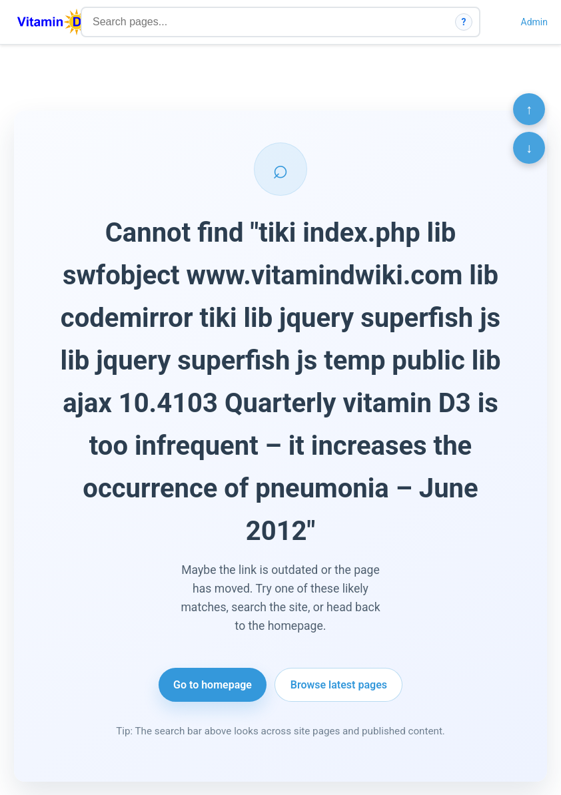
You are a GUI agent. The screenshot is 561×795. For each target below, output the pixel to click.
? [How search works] (464, 22)
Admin (534, 22)
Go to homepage (212, 684)
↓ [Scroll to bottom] (529, 147)
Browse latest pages (338, 684)
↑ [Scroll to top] (529, 109)
